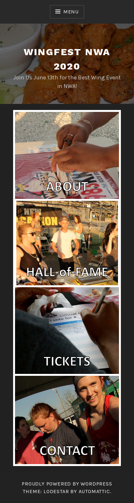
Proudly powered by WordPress (67, 484)
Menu (71, 12)
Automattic (94, 491)
